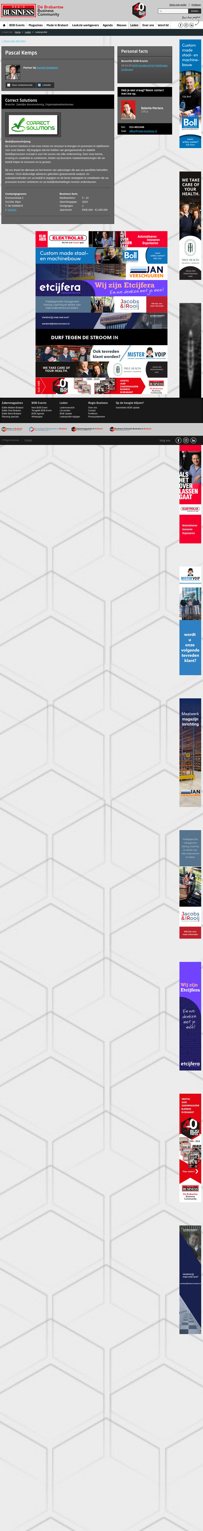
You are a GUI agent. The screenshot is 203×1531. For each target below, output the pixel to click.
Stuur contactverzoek (19, 85)
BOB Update (66, 413)
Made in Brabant (57, 25)
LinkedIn (44, 85)
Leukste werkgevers (85, 25)
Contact (92, 410)
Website (11, 209)
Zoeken (194, 11)
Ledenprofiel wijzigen (70, 416)
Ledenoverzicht (67, 407)
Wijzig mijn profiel (177, 5)
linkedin (193, 440)
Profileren (196, 5)
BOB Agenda (38, 413)
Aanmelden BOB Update (128, 407)
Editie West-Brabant (11, 413)
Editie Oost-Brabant (11, 410)
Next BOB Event (39, 407)
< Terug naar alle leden (14, 41)
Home (4, 25)
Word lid (163, 25)
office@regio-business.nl (143, 131)
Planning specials (10, 416)
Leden (134, 25)
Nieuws (122, 25)
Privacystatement (96, 416)
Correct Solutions (47, 67)
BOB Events (17, 25)
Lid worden (65, 410)
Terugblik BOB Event (42, 410)
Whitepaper (37, 416)
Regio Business (33, 10)
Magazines (36, 25)
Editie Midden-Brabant (12, 407)
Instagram (186, 440)
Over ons (148, 25)
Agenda (108, 25)
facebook (178, 440)
